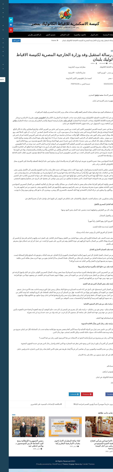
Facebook (103, 394)
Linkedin (66, 394)
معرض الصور (42, 35)
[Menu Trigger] (104, 5)
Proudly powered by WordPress (40, 464)
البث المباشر (55, 35)
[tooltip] (2, 19)
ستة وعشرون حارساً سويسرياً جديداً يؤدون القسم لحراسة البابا (88, 404)
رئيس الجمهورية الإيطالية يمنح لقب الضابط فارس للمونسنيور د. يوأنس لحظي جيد (21, 443)
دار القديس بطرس (25, 35)
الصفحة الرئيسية (100, 35)
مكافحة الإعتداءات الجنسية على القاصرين (36, 404)
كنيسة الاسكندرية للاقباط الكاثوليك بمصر (57, 24)
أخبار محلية (105, 50)
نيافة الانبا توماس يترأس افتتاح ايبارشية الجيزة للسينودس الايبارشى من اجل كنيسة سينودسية (95, 444)
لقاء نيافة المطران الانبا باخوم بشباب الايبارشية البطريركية (58, 442)
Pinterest (78, 394)
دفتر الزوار (85, 35)
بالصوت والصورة (71, 35)
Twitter (90, 394)
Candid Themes (80, 464)
